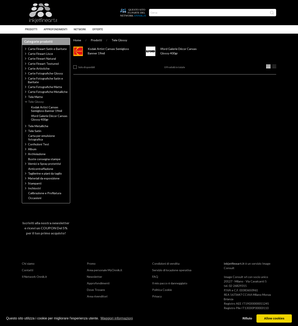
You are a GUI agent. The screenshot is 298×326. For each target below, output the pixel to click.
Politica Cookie (162, 290)
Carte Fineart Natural (42, 58)
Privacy (157, 296)
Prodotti (31, 29)
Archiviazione (37, 154)
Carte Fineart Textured (43, 63)
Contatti (27, 270)
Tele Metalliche (38, 126)
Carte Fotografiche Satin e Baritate (45, 80)
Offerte (97, 29)
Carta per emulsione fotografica (41, 137)
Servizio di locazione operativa (171, 270)
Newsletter (94, 276)
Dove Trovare (96, 290)
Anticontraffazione (40, 169)
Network (80, 29)
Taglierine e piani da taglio (45, 173)
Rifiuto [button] (247, 318)
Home (77, 40)
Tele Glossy (119, 40)
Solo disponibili (86, 67)
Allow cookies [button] (274, 318)
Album (32, 149)
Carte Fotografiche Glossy (45, 73)
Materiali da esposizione (44, 178)
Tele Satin (34, 131)
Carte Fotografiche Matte (45, 87)
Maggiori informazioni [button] (116, 318)
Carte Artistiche (39, 68)
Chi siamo (28, 263)
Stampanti (35, 183)
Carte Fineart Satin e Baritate (47, 49)
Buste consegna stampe (44, 159)
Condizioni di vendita (166, 263)
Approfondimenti (55, 29)
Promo (91, 263)
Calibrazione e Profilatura (44, 193)
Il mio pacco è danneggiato (169, 283)
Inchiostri (34, 188)
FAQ (155, 276)
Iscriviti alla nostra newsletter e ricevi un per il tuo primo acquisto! (46, 228)
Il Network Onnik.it (34, 276)
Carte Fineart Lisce (40, 53)
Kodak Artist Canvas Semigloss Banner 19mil (46, 109)
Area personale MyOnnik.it (104, 270)
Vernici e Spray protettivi (44, 163)
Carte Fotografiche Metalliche (48, 92)
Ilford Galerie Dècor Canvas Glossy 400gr (49, 117)
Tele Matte (35, 97)
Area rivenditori (97, 296)
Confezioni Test (38, 144)
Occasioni (34, 198)
